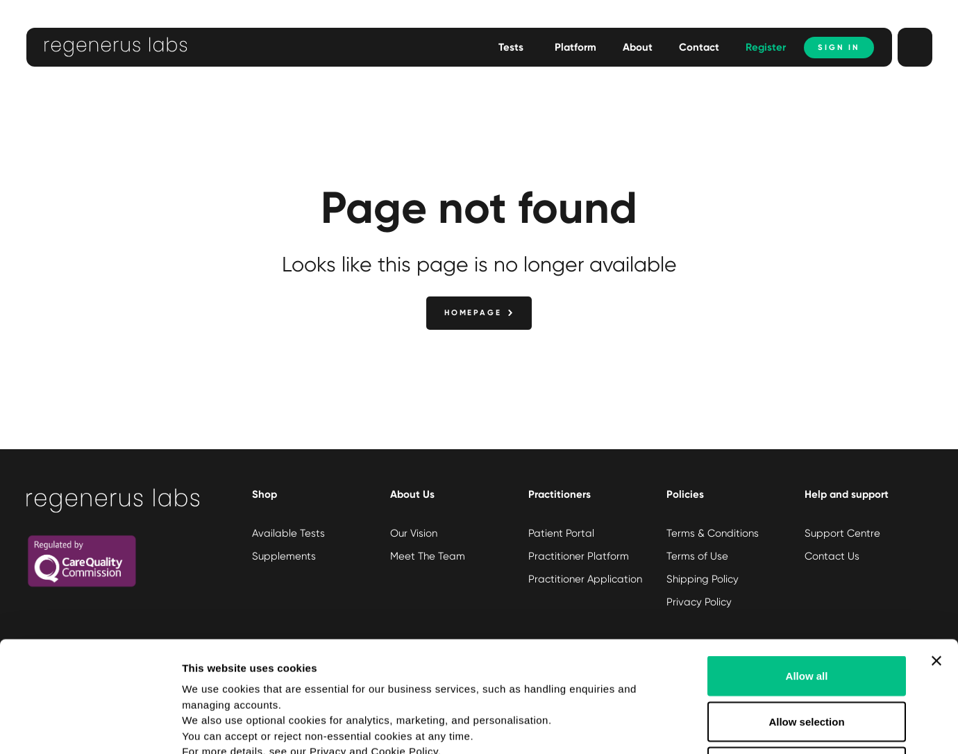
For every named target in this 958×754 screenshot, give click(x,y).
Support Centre (842, 533)
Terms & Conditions (712, 533)
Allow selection (806, 617)
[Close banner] (936, 557)
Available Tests (288, 533)
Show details (728, 726)
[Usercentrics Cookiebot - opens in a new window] (90, 727)
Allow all (807, 572)
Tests (510, 47)
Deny (807, 663)
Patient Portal (561, 533)
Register (766, 47)
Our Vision (413, 533)
